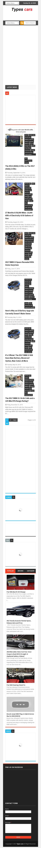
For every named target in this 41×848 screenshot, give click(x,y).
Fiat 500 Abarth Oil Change (16, 592)
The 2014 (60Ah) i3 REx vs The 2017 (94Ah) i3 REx (20, 167)
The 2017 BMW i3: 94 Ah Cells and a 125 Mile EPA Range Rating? (20, 399)
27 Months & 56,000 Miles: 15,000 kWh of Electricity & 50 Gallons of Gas (19, 215)
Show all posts (21, 132)
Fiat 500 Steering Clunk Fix (16, 685)
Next (14, 420)
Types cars (20, 844)
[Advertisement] (24, 19)
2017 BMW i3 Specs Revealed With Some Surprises (19, 263)
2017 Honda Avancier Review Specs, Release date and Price (19, 622)
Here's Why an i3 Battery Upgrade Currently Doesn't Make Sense (19, 312)
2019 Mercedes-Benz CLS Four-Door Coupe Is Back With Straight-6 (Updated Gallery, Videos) (19, 654)
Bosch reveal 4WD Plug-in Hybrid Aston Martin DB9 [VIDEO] (20, 715)
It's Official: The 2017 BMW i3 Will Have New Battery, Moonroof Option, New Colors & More (19, 358)
